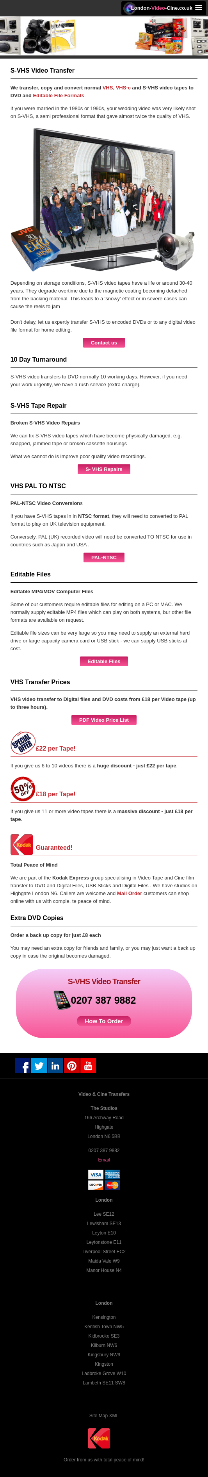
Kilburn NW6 (104, 1345)
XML (114, 1415)
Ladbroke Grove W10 (104, 1373)
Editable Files (104, 661)
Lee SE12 (104, 1214)
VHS (108, 88)
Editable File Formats (58, 95)
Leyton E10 (104, 1233)
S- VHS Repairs (104, 469)
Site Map (98, 1415)
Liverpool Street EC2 (104, 1251)
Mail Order (130, 893)
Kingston (104, 1364)
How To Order (104, 1021)
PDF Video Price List (104, 720)
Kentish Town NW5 (104, 1326)
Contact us (104, 343)
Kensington (104, 1317)
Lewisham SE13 (104, 1223)
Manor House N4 (104, 1270)
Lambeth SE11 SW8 (104, 1383)
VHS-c (123, 88)
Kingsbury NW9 (104, 1354)
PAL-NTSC (104, 557)
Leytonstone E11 (103, 1242)
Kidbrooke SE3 (103, 1336)
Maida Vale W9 (103, 1261)
